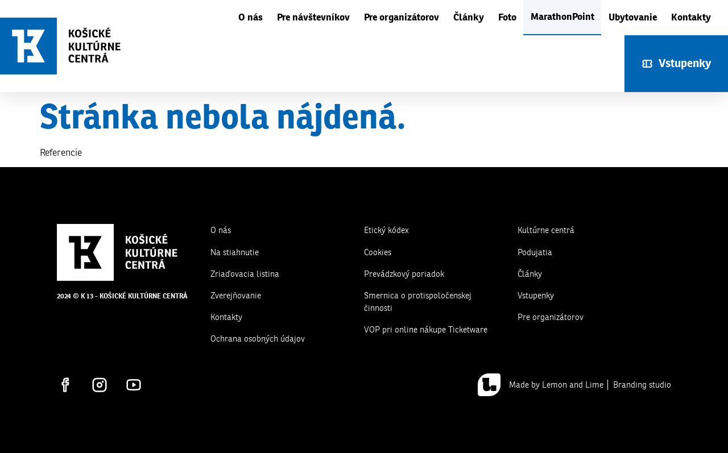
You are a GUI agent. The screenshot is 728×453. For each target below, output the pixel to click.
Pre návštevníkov (313, 17)
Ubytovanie (633, 17)
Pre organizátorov (401, 17)
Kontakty (691, 17)
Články (468, 17)
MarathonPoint (562, 16)
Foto (507, 17)
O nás (250, 17)
